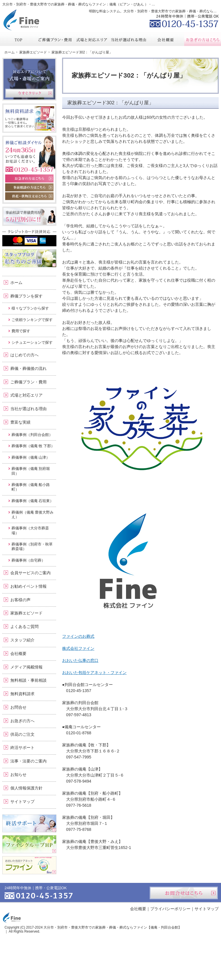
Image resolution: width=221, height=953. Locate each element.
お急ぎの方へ (22, 720)
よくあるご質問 (24, 626)
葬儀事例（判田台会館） (32, 435)
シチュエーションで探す (32, 342)
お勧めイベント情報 (28, 586)
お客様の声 (20, 599)
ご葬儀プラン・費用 (28, 382)
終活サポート (22, 747)
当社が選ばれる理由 (28, 408)
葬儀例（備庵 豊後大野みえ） (33, 514)
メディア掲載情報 (26, 667)
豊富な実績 (20, 422)
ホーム (16, 282)
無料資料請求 (22, 693)
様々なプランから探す (30, 308)
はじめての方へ (24, 355)
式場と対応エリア (26, 395)
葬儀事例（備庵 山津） (31, 457)
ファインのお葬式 (78, 636)
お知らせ (18, 774)
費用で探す (21, 331)
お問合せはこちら (184, 893)
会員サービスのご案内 (30, 572)
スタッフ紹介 (22, 640)
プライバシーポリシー (170, 908)
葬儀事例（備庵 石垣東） (33, 501)
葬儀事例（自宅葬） (28, 560)
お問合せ (18, 707)
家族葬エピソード (26, 613)
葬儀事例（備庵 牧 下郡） (33, 446)
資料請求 (175, 4)
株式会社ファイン (78, 648)
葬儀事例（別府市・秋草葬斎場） (32, 546)
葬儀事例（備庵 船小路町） (31, 487)
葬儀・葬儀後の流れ (28, 368)
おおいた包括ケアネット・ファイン (94, 672)
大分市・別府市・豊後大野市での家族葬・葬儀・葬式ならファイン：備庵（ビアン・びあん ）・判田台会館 (85, 4)
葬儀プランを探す (26, 296)
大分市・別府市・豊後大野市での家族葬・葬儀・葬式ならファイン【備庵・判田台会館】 (112, 927)
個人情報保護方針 (26, 788)
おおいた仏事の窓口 (80, 660)
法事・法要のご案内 (28, 761)
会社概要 (18, 653)
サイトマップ (22, 801)
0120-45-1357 (184, 20)
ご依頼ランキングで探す (32, 320)
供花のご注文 (22, 734)
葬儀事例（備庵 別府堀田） (31, 470)
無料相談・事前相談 (28, 680)
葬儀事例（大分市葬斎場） (30, 530)
